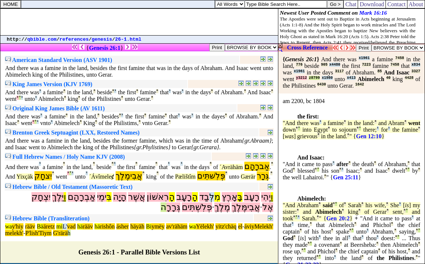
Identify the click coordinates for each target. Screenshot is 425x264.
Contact (396, 4)
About (416, 4)
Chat (351, 4)
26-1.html (128, 39)
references (74, 39)
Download (371, 4)
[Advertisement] (139, 22)
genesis (102, 39)
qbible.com (42, 39)
